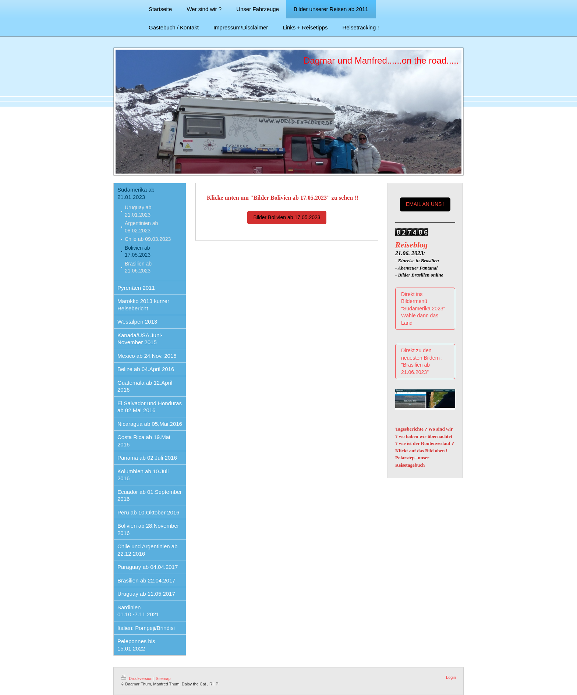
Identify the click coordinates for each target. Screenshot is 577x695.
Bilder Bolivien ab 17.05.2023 (286, 217)
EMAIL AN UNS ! (425, 204)
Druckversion (137, 678)
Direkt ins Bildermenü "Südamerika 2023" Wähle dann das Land (423, 308)
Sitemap (163, 678)
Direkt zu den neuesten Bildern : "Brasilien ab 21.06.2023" (422, 361)
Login (451, 677)
